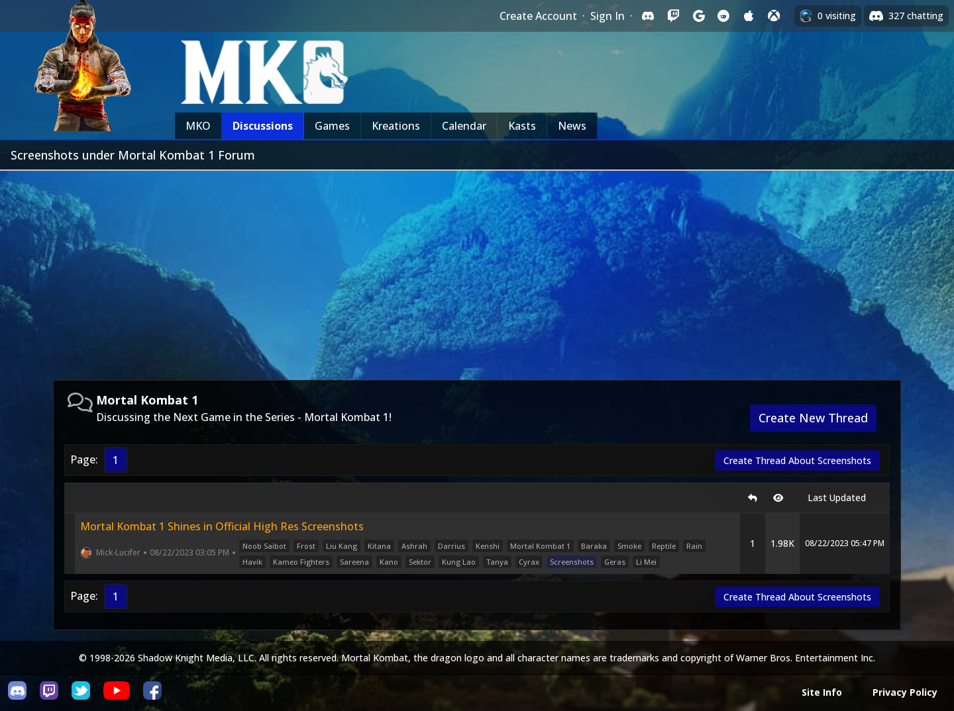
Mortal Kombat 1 (540, 546)
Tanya (497, 562)
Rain (694, 546)
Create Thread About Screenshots (797, 460)
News (572, 125)
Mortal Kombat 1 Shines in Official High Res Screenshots (222, 526)
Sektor (420, 562)
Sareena (354, 562)
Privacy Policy (905, 692)
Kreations (396, 125)
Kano (389, 562)
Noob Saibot (264, 546)
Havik (252, 562)
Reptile (664, 546)
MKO (198, 125)
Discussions (263, 125)
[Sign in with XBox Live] (774, 16)
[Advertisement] (477, 270)
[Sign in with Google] (698, 16)
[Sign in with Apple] (749, 16)
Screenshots (572, 562)
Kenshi (488, 546)
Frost (306, 546)
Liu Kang (341, 546)
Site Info (822, 692)
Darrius (451, 546)
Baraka (594, 546)
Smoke (629, 546)
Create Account (538, 16)
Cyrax (529, 562)
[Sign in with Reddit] (723, 16)
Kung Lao (459, 562)
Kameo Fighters (301, 562)
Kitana (379, 546)
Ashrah (414, 546)
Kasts (522, 125)
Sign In (607, 16)
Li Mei (646, 562)
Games (332, 125)
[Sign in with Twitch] (673, 16)
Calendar (464, 125)
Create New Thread (813, 418)
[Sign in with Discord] (648, 16)
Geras (614, 562)
